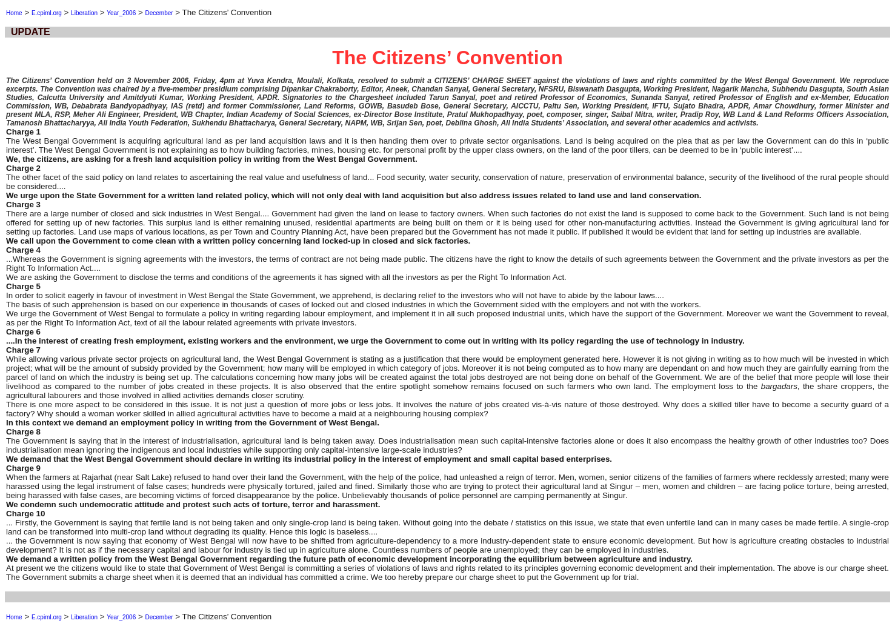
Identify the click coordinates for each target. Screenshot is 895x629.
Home (14, 13)
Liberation (84, 13)
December (159, 13)
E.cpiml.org (47, 13)
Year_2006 (121, 13)
